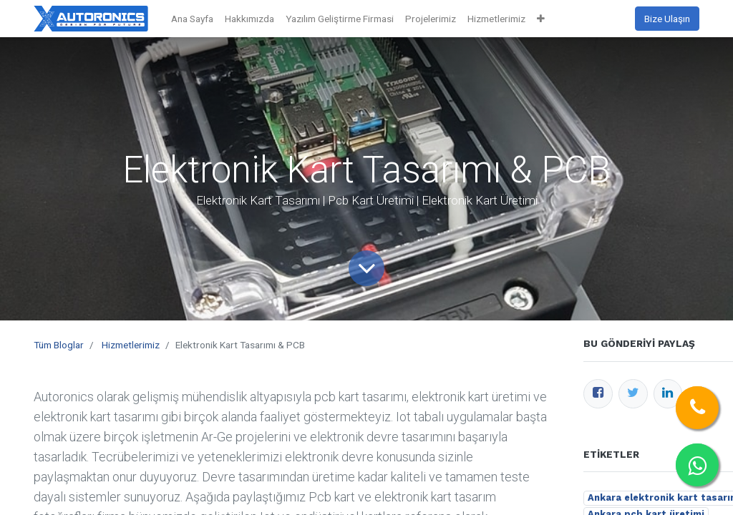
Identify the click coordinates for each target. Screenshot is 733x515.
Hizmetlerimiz (131, 344)
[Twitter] (633, 393)
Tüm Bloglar (59, 344)
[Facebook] (598, 393)
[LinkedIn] (668, 393)
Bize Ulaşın (667, 18)
